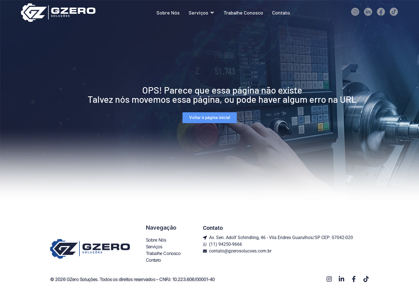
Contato (153, 260)
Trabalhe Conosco (163, 253)
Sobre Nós (156, 240)
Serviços (154, 246)
